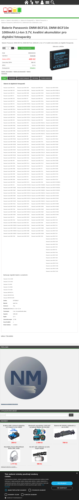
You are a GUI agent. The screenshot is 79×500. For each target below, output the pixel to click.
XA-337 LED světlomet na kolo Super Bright (39, 447)
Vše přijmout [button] (62, 483)
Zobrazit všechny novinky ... (9, 467)
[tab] (4, 78)
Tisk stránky (9, 336)
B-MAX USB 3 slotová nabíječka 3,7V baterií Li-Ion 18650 (14, 426)
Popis (4, 78)
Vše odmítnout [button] (62, 488)
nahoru (3, 336)
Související (12, 78)
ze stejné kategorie (23, 78)
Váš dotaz (35, 78)
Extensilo (32, 56)
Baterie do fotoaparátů (19, 71)
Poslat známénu (46, 78)
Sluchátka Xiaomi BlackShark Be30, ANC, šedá (14, 447)
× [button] (77, 473)
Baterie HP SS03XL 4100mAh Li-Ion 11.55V (65, 426)
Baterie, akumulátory (6, 71)
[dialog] (39, 485)
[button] (27, 498)
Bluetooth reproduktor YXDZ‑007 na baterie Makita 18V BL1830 (39, 426)
